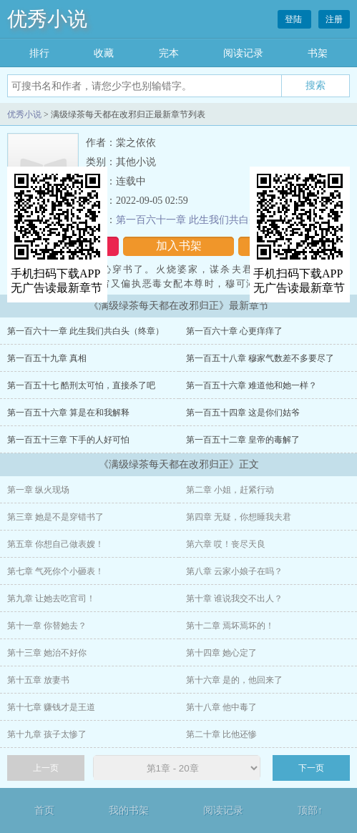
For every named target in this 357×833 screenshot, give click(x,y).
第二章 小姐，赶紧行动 (230, 490)
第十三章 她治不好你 (47, 653)
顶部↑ (310, 810)
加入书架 (179, 246)
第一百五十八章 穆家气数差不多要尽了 (260, 358)
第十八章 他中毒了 (221, 707)
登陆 (294, 19)
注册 (334, 19)
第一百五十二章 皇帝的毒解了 (243, 440)
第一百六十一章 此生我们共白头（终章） (207, 220)
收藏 (104, 53)
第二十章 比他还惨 (221, 734)
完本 (169, 53)
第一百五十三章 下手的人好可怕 (68, 440)
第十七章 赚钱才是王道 (51, 707)
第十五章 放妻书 (38, 680)
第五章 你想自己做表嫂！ (55, 544)
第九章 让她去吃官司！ (51, 598)
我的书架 (129, 810)
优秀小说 (47, 19)
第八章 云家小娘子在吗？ (234, 571)
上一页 (46, 768)
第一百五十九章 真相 (47, 358)
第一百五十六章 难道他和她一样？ (251, 385)
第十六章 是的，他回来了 (234, 680)
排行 (39, 53)
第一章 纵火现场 (38, 490)
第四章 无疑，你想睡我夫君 (238, 517)
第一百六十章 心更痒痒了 (234, 331)
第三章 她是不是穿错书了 (55, 517)
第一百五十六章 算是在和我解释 (68, 413)
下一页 (311, 768)
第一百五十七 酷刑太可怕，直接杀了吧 (81, 385)
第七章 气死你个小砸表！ (55, 571)
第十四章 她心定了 (221, 653)
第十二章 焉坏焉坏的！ (230, 626)
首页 (44, 810)
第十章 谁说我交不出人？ (234, 598)
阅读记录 (243, 53)
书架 (318, 53)
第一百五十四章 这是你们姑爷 (243, 413)
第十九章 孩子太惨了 (47, 734)
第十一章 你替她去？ (47, 626)
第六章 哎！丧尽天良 (225, 544)
